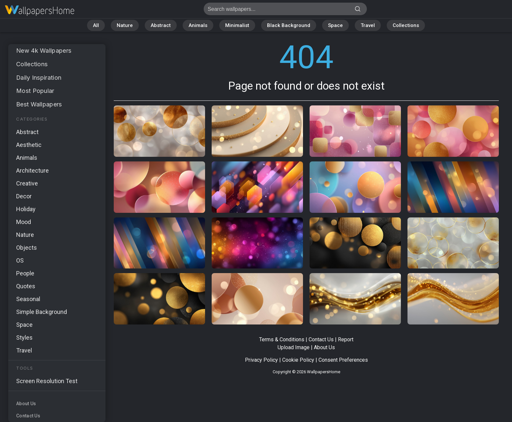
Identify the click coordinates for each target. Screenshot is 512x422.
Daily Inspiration (39, 77)
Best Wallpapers (39, 104)
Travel (368, 25)
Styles (24, 337)
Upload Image (294, 347)
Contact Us (28, 415)
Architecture (32, 170)
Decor (24, 196)
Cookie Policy (298, 360)
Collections (406, 25)
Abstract (161, 25)
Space (335, 25)
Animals (198, 25)
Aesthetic (29, 144)
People (25, 273)
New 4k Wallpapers (43, 50)
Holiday (26, 209)
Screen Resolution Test (46, 381)
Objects (26, 247)
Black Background (288, 25)
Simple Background (41, 311)
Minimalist (237, 25)
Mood (23, 221)
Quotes (25, 286)
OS (20, 260)
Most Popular (35, 90)
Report (345, 339)
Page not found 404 (39, 10)
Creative (27, 183)
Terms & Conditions (281, 339)
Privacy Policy (261, 360)
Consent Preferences (343, 360)
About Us (26, 403)
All (96, 25)
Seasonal (28, 298)
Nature (125, 25)
